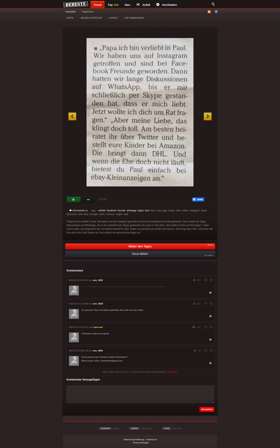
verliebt (102, 210)
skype (141, 210)
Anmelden (71, 11)
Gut (73, 200)
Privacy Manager (141, 442)
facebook (111, 210)
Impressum (151, 439)
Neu (127, 4)
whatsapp (131, 210)
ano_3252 (98, 280)
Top (113, 4)
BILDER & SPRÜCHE (91, 18)
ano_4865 (98, 350)
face (147, 210)
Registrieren (88, 11)
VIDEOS (113, 18)
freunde (121, 210)
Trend (98, 4)
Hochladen (166, 4)
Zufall (143, 4)
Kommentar (78, 210)
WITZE (70, 18)
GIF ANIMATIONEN (134, 18)
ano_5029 (98, 303)
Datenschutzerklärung (133, 439)
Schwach (88, 200)
